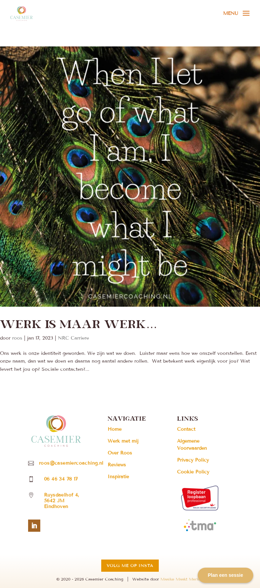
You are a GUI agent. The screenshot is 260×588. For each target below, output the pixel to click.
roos (17, 338)
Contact (186, 429)
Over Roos (120, 453)
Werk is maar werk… (79, 323)
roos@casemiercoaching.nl (71, 463)
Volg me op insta (130, 565)
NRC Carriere (73, 338)
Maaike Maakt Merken (182, 579)
